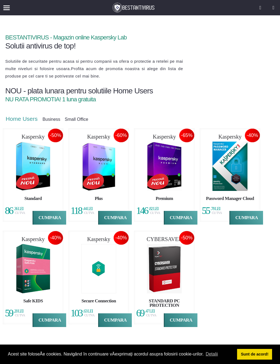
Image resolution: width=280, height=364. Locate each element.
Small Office (79, 120)
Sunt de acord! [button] (255, 354)
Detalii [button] (212, 354)
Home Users (24, 119)
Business (53, 120)
